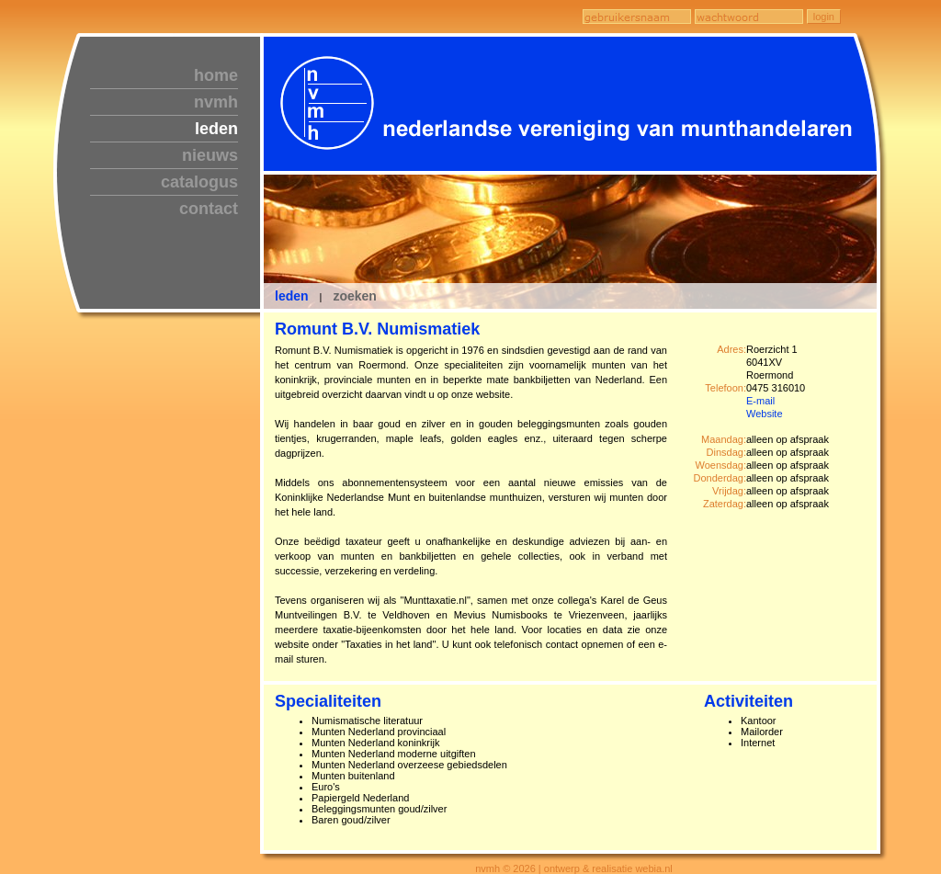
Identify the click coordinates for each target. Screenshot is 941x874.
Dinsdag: (726, 452)
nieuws (210, 155)
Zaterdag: (724, 503)
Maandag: (723, 439)
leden (216, 128)
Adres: (731, 349)
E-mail (760, 400)
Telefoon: (725, 387)
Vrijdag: (729, 490)
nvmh (216, 102)
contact (208, 208)
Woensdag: (721, 465)
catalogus (199, 182)
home (216, 75)
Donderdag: (720, 477)
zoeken (354, 296)
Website (764, 413)
